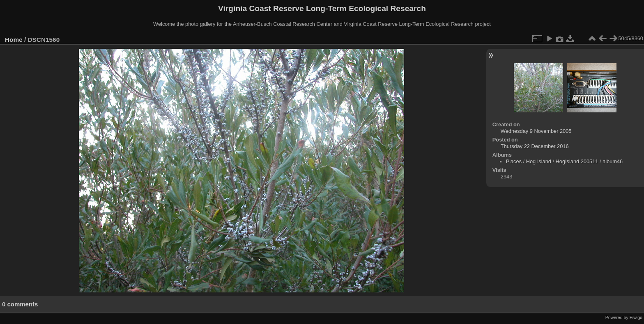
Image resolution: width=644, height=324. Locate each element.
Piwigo (636, 317)
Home (14, 39)
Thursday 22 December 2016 (535, 146)
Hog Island (538, 161)
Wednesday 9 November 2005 (536, 131)
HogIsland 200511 (577, 161)
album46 (613, 161)
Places (514, 161)
